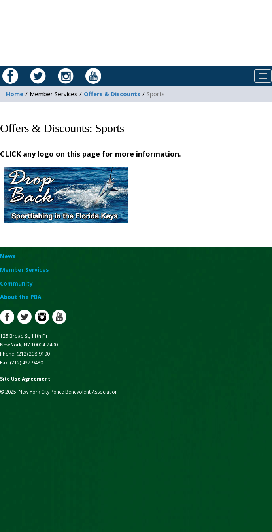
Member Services (24, 269)
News (8, 256)
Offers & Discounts (112, 94)
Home (14, 94)
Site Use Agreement (25, 378)
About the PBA (21, 297)
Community (16, 283)
